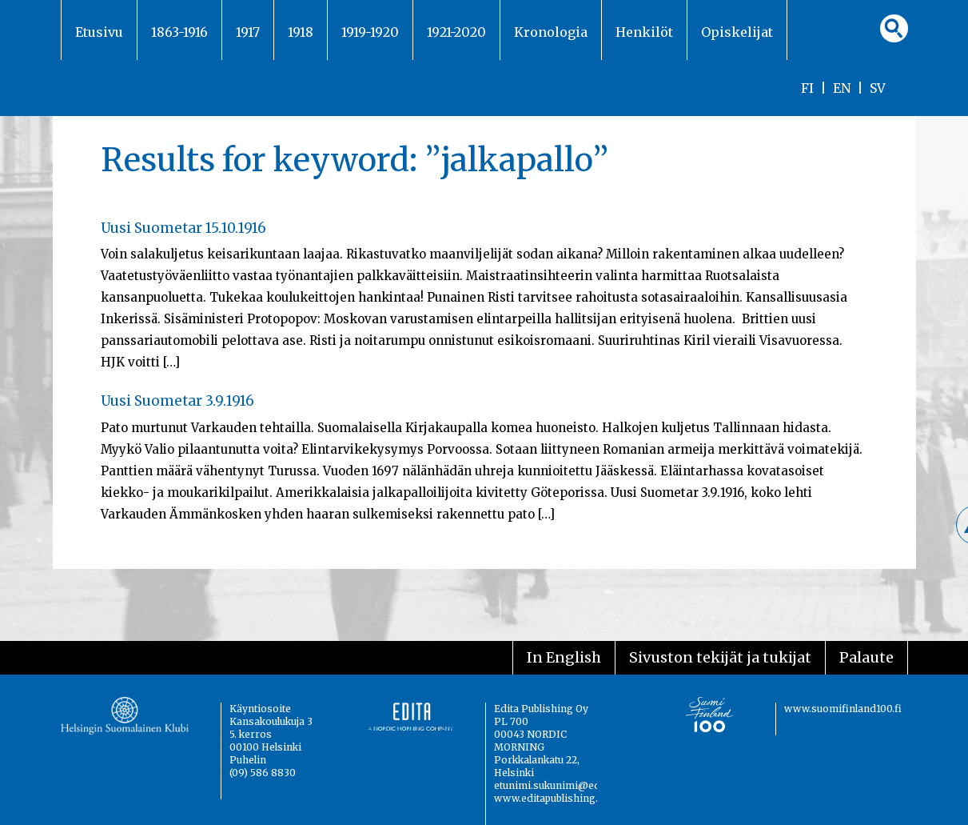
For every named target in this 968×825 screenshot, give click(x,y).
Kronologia (551, 32)
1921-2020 (456, 32)
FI (807, 88)
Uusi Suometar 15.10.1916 (183, 228)
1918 (300, 32)
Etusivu (99, 32)
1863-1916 (179, 32)
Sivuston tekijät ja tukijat (720, 657)
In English (564, 657)
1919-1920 (370, 32)
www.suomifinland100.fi (843, 709)
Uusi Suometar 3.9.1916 (177, 401)
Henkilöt (644, 32)
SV (878, 88)
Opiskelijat (737, 32)
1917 (248, 32)
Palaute (866, 657)
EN (841, 88)
